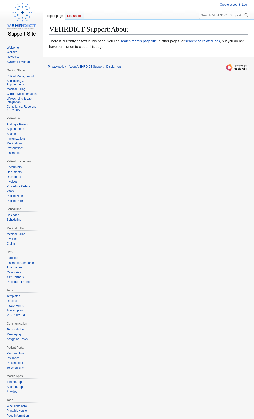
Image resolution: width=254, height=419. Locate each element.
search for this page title (138, 41)
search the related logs (202, 41)
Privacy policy (57, 66)
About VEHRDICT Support (86, 66)
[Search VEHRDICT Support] (224, 15)
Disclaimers (114, 66)
